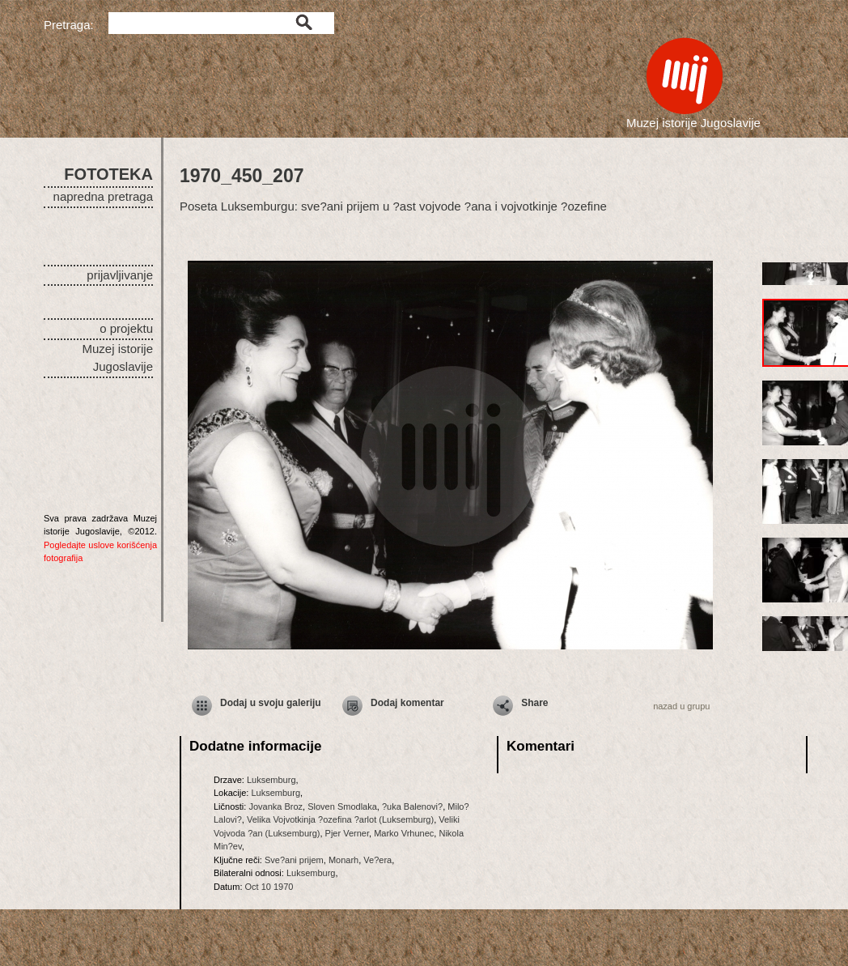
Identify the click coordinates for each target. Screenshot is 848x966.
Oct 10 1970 (269, 887)
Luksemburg (271, 780)
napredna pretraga (103, 196)
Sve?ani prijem (294, 860)
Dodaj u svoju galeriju (270, 703)
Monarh (343, 860)
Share (534, 703)
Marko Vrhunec (404, 833)
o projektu (126, 328)
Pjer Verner (347, 833)
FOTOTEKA (108, 174)
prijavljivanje (120, 275)
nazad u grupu (681, 706)
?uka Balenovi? (412, 806)
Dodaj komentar (407, 703)
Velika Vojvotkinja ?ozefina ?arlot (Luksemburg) (340, 819)
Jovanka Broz (275, 806)
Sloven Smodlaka (342, 806)
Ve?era (377, 860)
